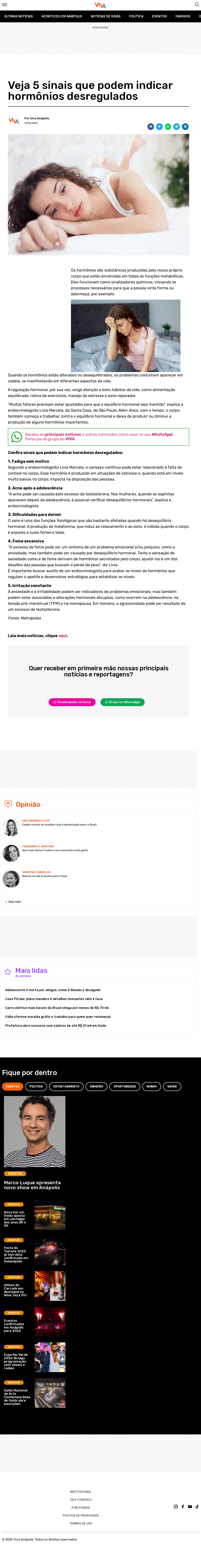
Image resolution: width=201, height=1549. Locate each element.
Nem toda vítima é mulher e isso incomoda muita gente (55, 850)
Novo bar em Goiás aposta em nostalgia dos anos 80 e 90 (15, 1219)
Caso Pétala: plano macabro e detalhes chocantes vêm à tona (54, 999)
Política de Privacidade (81, 1515)
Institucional (80, 1491)
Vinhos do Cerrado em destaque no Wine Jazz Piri (15, 1290)
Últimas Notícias (18, 16)
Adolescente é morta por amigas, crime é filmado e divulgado (52, 990)
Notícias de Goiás (106, 16)
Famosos (183, 16)
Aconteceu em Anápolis (62, 16)
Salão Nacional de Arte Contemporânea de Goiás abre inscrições (17, 1397)
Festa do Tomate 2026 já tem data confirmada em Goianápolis (16, 1254)
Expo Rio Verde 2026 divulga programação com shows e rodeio (16, 1361)
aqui (62, 635)
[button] (150, 126)
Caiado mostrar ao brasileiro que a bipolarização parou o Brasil (59, 824)
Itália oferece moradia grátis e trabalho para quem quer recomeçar (58, 1017)
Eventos (159, 16)
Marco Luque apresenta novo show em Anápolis (32, 1185)
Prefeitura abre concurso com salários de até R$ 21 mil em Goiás (55, 1026)
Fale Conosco (80, 1499)
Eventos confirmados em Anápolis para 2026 (14, 1326)
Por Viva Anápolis (36, 118)
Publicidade (81, 1507)
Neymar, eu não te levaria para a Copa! (44, 876)
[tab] (12, 1087)
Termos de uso (80, 1523)
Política (136, 16)
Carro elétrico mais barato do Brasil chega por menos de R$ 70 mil (57, 1008)
